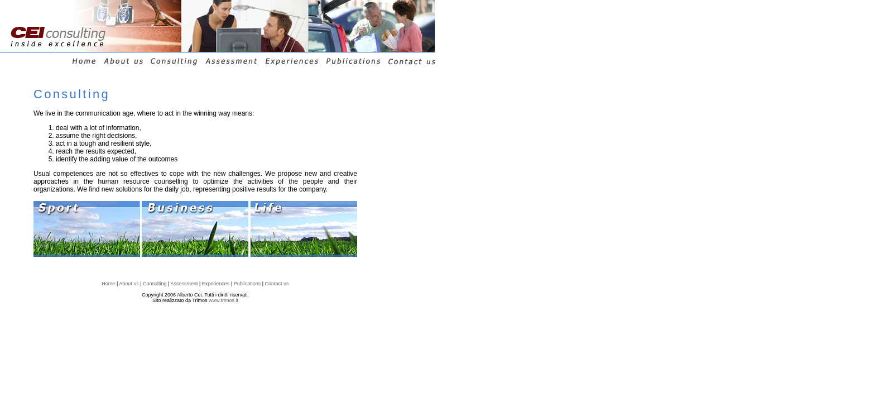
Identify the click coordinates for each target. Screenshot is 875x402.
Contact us (277, 283)
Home (108, 283)
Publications (247, 283)
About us (129, 283)
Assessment (184, 283)
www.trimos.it (223, 300)
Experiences (216, 283)
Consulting (155, 283)
